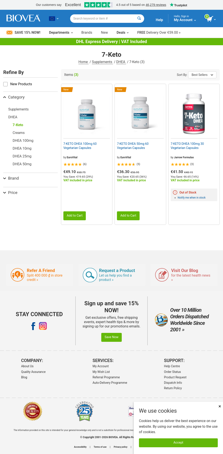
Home (83, 62)
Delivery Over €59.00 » (158, 32)
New (104, 32)
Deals (122, 32)
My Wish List (101, 372)
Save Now (111, 337)
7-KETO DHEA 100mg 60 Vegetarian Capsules (80, 145)
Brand (11, 178)
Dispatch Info (173, 382)
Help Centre (172, 366)
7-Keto (18, 125)
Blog (24, 377)
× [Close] (219, 406)
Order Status (172, 372)
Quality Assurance (33, 372)
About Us (27, 366)
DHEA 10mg (22, 148)
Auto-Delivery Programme (110, 382)
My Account (101, 366)
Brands (86, 32)
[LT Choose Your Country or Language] (53, 18)
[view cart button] (211, 19)
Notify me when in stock (192, 197)
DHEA (121, 62)
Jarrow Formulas (184, 157)
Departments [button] (61, 32)
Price (10, 192)
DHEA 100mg (23, 141)
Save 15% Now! (23, 32)
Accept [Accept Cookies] (178, 442)
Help (159, 20)
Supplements (102, 62)
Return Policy (173, 388)
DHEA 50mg (22, 164)
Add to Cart (75, 215)
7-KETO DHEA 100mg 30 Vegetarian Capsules (187, 145)
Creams (19, 133)
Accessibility (80, 447)
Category (14, 97)
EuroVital (72, 157)
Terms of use (100, 447)
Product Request (175, 377)
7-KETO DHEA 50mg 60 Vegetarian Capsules (133, 145)
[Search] (139, 18)
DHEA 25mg (22, 156)
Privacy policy (120, 447)
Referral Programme (106, 377)
